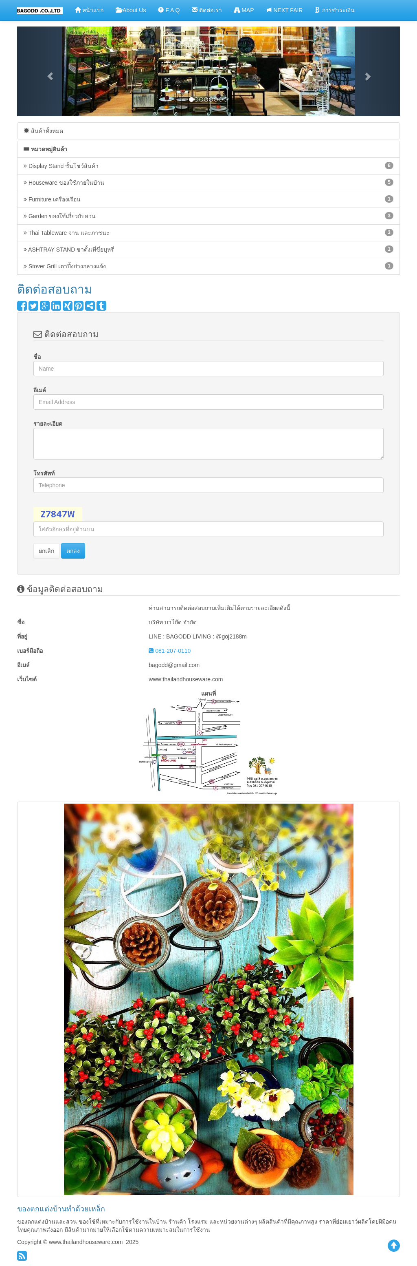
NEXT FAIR (284, 10)
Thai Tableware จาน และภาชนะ (208, 232)
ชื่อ (37, 357)
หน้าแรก (89, 10)
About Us (131, 10)
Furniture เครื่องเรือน (208, 199)
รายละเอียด (47, 423)
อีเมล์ (39, 390)
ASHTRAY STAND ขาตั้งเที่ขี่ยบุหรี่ (208, 249)
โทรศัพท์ (44, 473)
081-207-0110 (170, 650)
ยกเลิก (46, 551)
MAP (244, 10)
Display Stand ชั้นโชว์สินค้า (208, 165)
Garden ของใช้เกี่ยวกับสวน (208, 215)
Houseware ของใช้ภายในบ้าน (208, 182)
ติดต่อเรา (207, 10)
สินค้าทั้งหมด (43, 130)
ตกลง (73, 551)
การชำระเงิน (335, 10)
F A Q (169, 10)
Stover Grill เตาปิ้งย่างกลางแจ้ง (208, 266)
